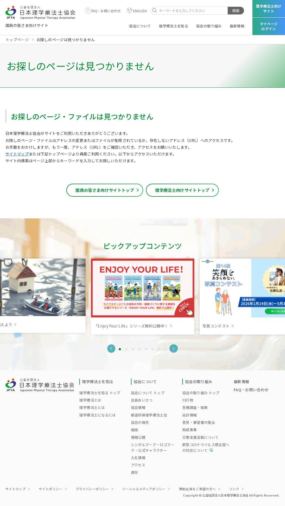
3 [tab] (133, 349)
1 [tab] (120, 349)
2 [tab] (126, 349)
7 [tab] (159, 349)
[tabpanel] (142, 297)
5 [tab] (146, 349)
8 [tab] (165, 349)
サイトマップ (17, 154)
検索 (236, 10)
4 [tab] (139, 349)
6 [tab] (152, 349)
